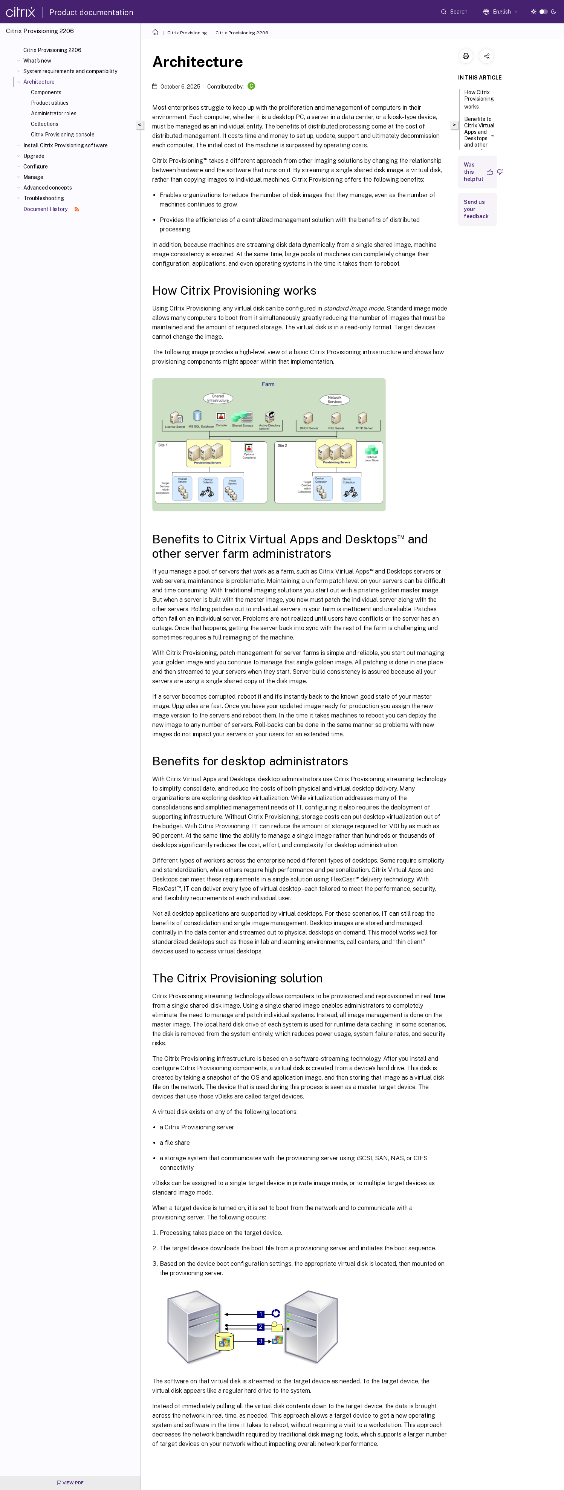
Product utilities (50, 103)
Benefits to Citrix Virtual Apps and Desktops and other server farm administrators (481, 141)
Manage (33, 177)
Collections (44, 124)
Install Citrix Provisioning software (65, 145)
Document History (51, 209)
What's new (37, 61)
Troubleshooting (43, 198)
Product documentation (91, 12)
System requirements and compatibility (70, 71)
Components (46, 92)
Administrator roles (53, 113)
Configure (35, 167)
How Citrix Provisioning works (479, 99)
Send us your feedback (476, 209)
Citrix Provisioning (187, 32)
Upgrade (33, 156)
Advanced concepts (47, 188)
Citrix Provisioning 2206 (52, 50)
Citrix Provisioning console (63, 135)
